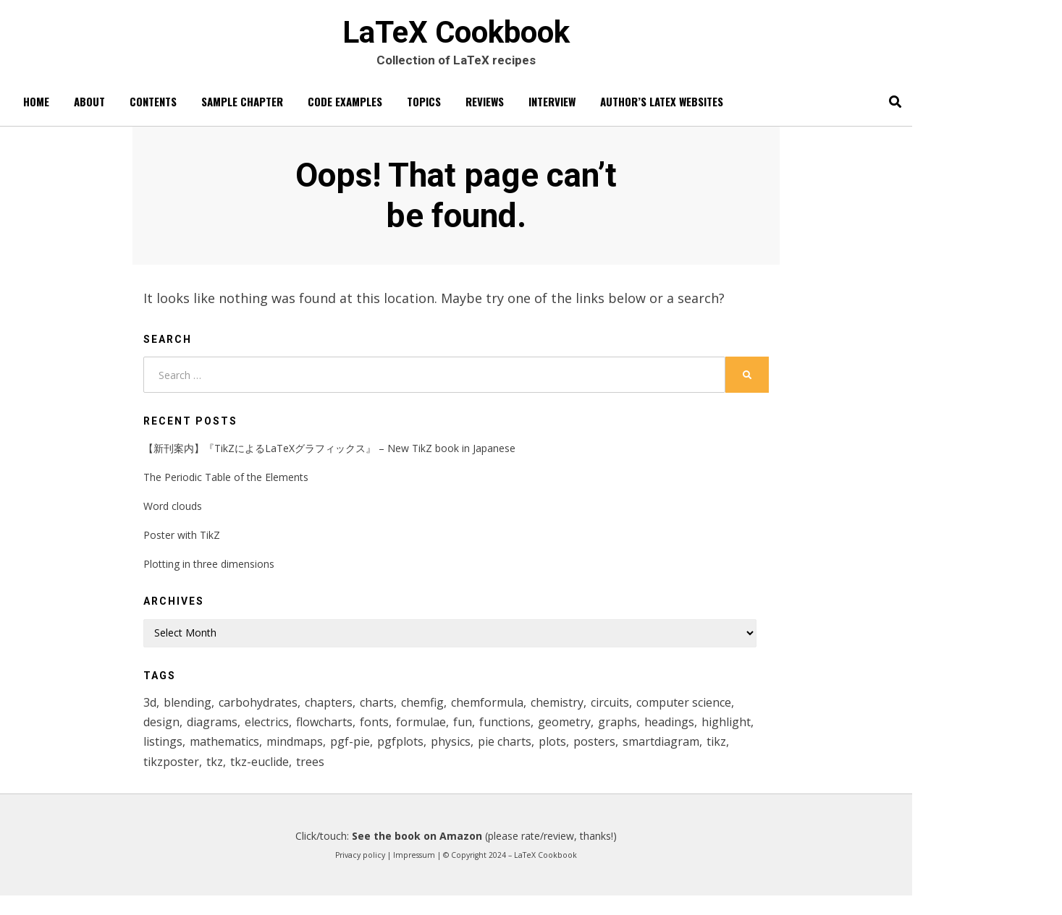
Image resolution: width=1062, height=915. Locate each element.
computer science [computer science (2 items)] (193, 735)
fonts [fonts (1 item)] (495, 735)
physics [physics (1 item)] (637, 757)
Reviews (484, 109)
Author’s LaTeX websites (661, 109)
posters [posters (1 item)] (164, 779)
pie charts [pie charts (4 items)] (694, 757)
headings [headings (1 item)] (217, 757)
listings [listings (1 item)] (330, 757)
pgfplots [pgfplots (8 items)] (584, 757)
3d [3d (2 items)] (151, 713)
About (89, 109)
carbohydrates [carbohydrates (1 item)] (266, 713)
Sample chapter (242, 109)
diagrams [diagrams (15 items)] (325, 735)
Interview (552, 109)
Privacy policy (360, 874)
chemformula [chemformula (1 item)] (507, 713)
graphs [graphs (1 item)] (163, 757)
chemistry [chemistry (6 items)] (582, 713)
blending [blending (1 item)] (191, 713)
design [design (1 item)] (270, 735)
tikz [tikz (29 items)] (295, 779)
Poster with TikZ (181, 545)
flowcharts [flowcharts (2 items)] (443, 735)
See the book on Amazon (417, 855)
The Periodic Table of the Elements (225, 487)
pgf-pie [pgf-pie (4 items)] (532, 757)
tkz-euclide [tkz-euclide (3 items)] (431, 779)
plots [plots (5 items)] (744, 757)
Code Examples (345, 109)
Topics (424, 109)
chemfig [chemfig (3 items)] (438, 713)
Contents (153, 109)
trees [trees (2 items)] (485, 779)
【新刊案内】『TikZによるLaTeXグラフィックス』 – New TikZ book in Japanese (329, 457)
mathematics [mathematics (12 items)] (396, 757)
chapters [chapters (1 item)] (341, 713)
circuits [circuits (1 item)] (638, 713)
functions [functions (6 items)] (631, 735)
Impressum (414, 874)
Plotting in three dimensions (208, 574)
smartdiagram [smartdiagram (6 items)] (235, 779)
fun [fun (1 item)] (587, 735)
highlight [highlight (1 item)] (277, 757)
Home (36, 109)
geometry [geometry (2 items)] (692, 735)
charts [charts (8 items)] (390, 713)
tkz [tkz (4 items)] (384, 779)
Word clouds (172, 516)
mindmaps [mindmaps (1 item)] (472, 757)
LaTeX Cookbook (456, 36)
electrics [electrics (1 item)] (383, 735)
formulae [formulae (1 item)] (543, 735)
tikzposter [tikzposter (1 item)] (340, 779)
